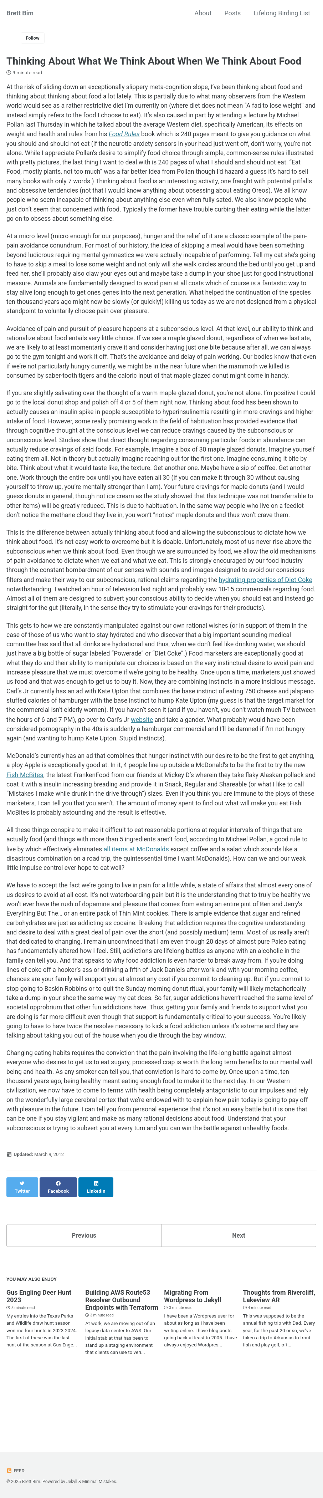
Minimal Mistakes (99, 1481)
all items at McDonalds (138, 897)
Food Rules (157, 135)
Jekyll (72, 1481)
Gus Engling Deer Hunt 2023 (38, 1354)
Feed (15, 1471)
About (202, 13)
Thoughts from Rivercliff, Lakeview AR (279, 1354)
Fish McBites (57, 821)
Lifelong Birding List (281, 13)
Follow (33, 38)
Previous (84, 1293)
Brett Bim (20, 13)
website (233, 765)
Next (239, 1293)
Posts (232, 13)
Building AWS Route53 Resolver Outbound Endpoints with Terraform (121, 1358)
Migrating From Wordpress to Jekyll (192, 1354)
